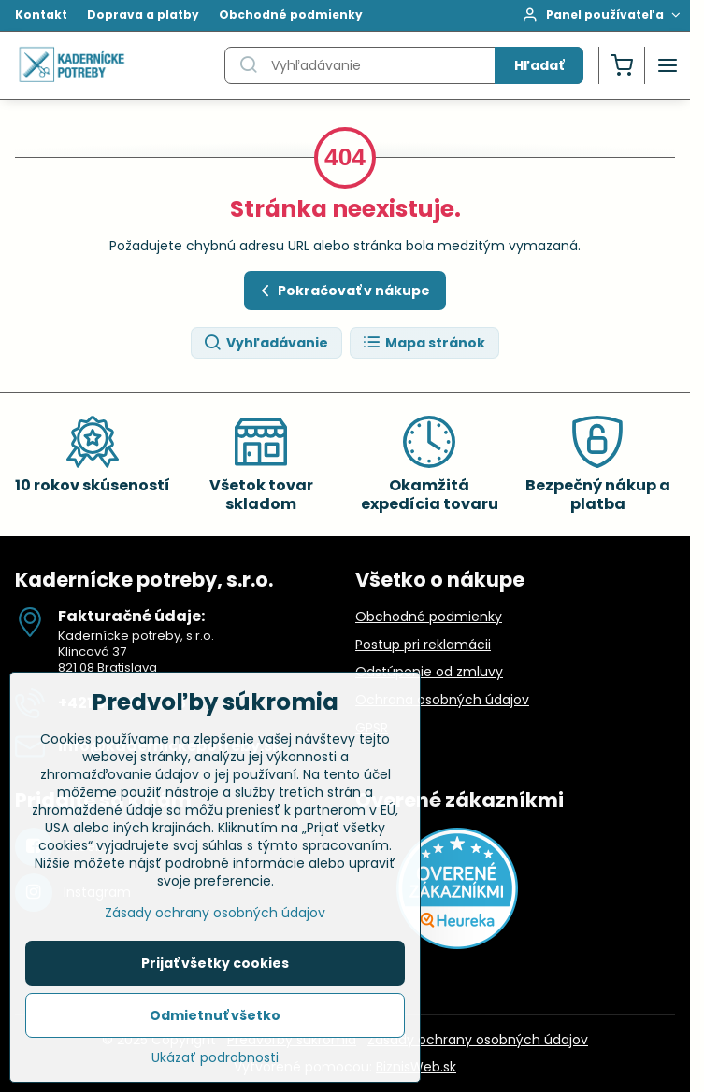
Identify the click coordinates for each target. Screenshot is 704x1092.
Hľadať (539, 65)
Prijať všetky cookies (215, 967)
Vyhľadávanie (265, 343)
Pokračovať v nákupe (342, 291)
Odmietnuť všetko (215, 1020)
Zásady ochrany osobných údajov (477, 1039)
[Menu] (667, 65)
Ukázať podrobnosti (215, 1062)
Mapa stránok (423, 343)
